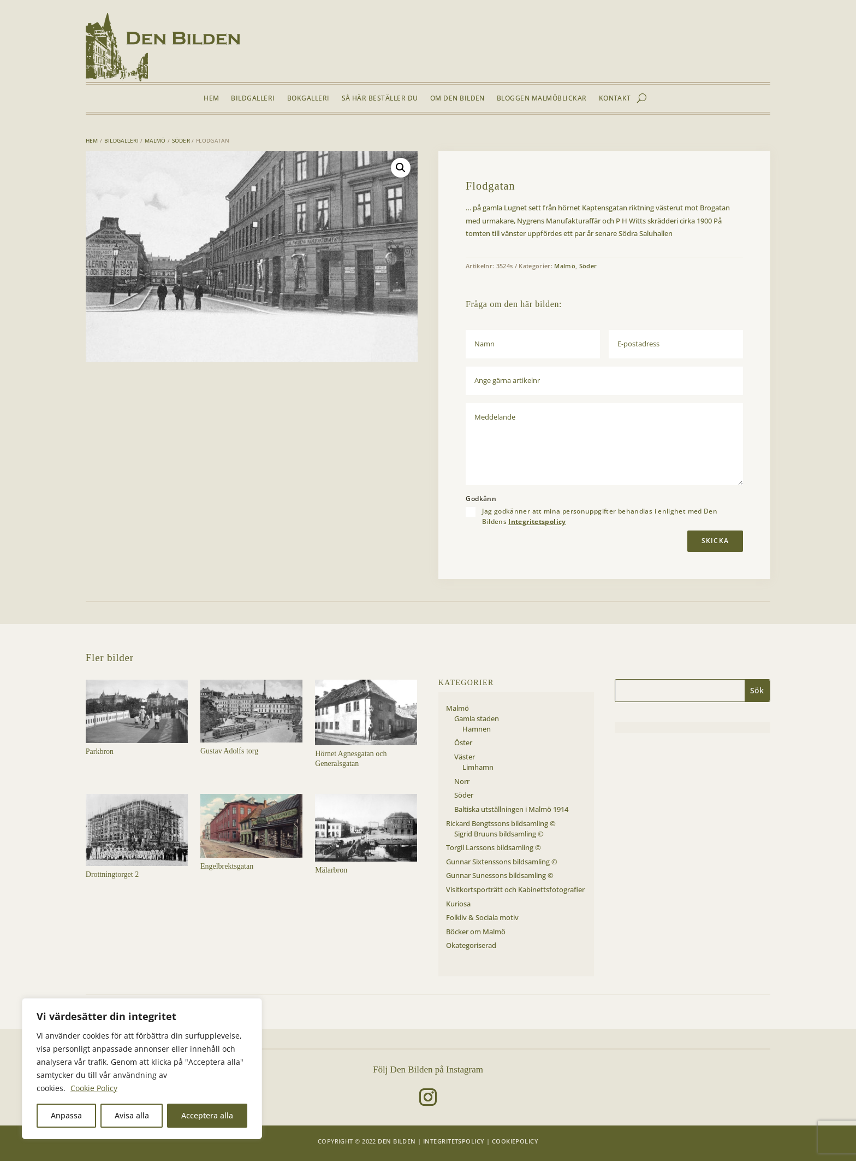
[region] (142, 1068)
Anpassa (66, 1115)
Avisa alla (132, 1115)
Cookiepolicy (515, 1141)
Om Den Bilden (457, 99)
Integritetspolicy (537, 521)
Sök (757, 690)
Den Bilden (396, 1141)
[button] (401, 168)
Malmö (155, 140)
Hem (211, 99)
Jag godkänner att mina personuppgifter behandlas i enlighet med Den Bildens (599, 516)
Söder (181, 140)
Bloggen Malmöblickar (542, 99)
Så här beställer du (380, 99)
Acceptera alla (207, 1115)
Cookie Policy (93, 1088)
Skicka (715, 540)
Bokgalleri (308, 99)
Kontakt (615, 99)
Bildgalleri (253, 99)
